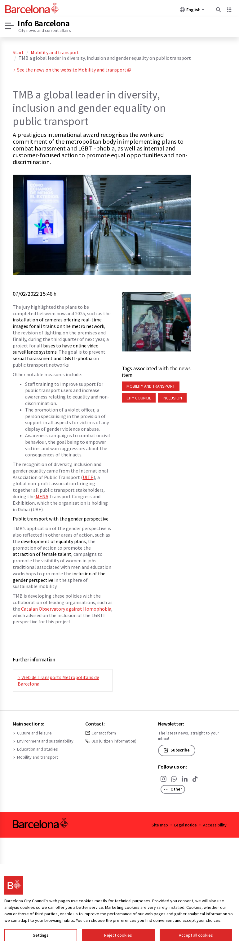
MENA (42, 496)
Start (18, 52)
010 (94, 741)
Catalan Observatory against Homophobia (66, 609)
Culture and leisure (32, 733)
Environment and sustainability (43, 741)
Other (174, 790)
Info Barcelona (43, 23)
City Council (138, 398)
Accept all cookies (196, 935)
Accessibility (215, 825)
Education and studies (35, 749)
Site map (160, 825)
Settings (41, 935)
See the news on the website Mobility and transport (72, 70)
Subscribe (177, 750)
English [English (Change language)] (192, 11)
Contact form (103, 733)
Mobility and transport (55, 52)
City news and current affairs (44, 30)
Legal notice (185, 825)
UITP (88, 477)
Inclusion (172, 398)
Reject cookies (118, 935)
